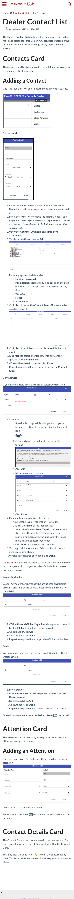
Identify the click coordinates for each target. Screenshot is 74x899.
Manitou (17, 13)
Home (6, 13)
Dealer (43, 13)
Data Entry (30, 13)
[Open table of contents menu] (5, 4)
